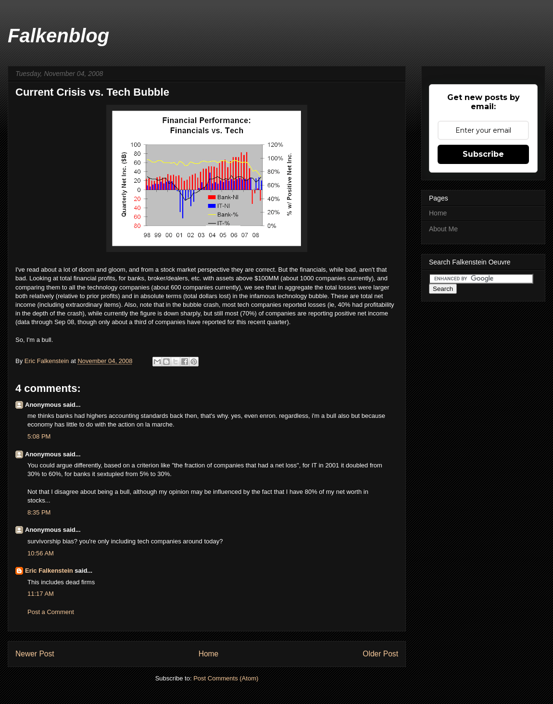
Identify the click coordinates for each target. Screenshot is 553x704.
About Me (443, 229)
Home (209, 654)
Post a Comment (50, 612)
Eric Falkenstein (49, 570)
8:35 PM (38, 512)
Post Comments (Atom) (225, 678)
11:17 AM (40, 593)
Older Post (380, 654)
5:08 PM (38, 436)
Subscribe (483, 154)
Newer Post (34, 654)
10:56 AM (40, 553)
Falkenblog (58, 35)
